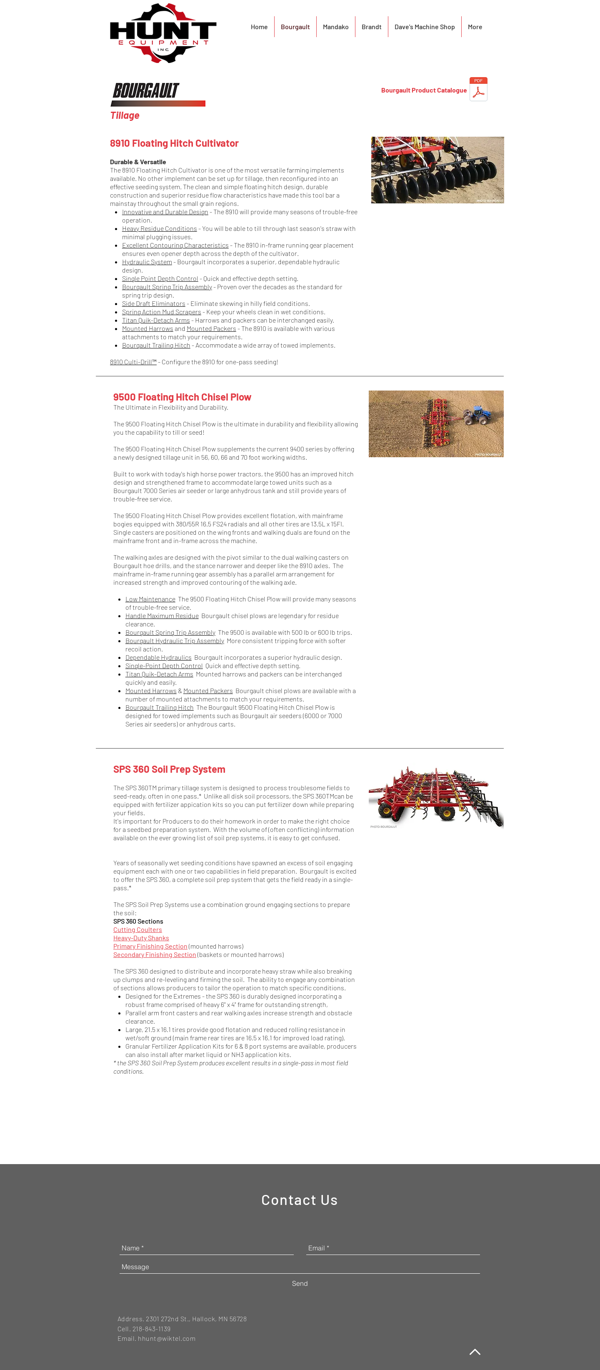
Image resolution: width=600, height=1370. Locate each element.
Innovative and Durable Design (165, 211)
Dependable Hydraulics (158, 657)
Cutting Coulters (137, 929)
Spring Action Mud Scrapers (161, 312)
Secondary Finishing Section (154, 954)
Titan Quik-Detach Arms (156, 320)
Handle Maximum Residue (162, 615)
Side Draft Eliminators (153, 303)
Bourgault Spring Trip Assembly (167, 287)
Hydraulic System (147, 261)
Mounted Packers (211, 328)
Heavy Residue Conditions (159, 228)
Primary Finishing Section (150, 946)
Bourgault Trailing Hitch (156, 345)
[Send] (300, 1283)
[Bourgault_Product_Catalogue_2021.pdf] (479, 90)
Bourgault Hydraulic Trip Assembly (174, 640)
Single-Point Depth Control (164, 665)
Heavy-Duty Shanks (141, 938)
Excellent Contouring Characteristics (175, 245)
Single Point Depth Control (160, 278)
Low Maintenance (150, 599)
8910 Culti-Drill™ (133, 362)
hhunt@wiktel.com (166, 1338)
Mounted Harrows (147, 328)
